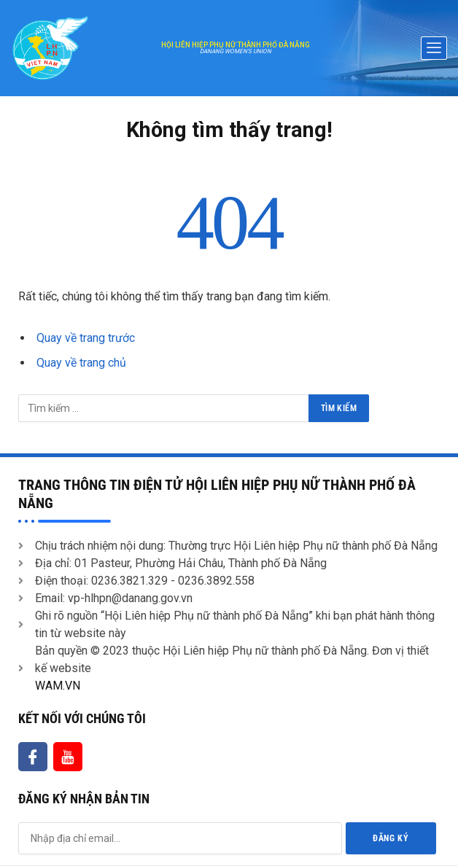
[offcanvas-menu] (434, 48)
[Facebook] (32, 756)
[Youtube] (67, 756)
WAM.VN (57, 686)
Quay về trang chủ (81, 363)
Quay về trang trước (85, 338)
